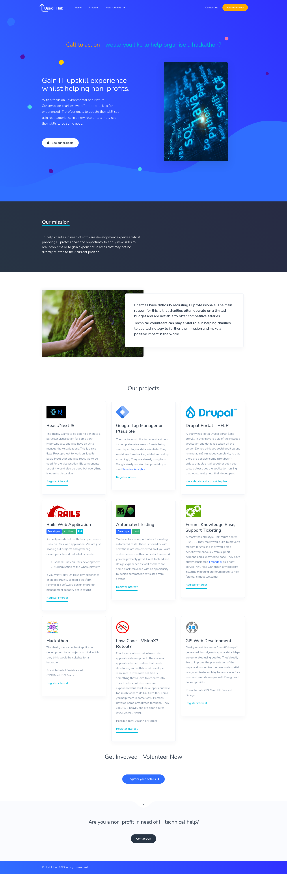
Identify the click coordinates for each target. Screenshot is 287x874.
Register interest (57, 481)
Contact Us (143, 839)
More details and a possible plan (206, 481)
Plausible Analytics (133, 469)
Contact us (211, 7)
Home (78, 7)
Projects (93, 7)
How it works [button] (113, 7)
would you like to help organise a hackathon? (163, 45)
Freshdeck (215, 562)
